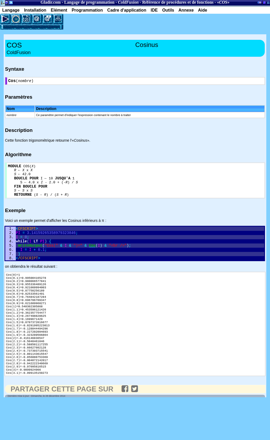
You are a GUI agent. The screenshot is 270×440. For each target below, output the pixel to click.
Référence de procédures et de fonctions (178, 2)
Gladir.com (51, 2)
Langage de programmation (89, 2)
